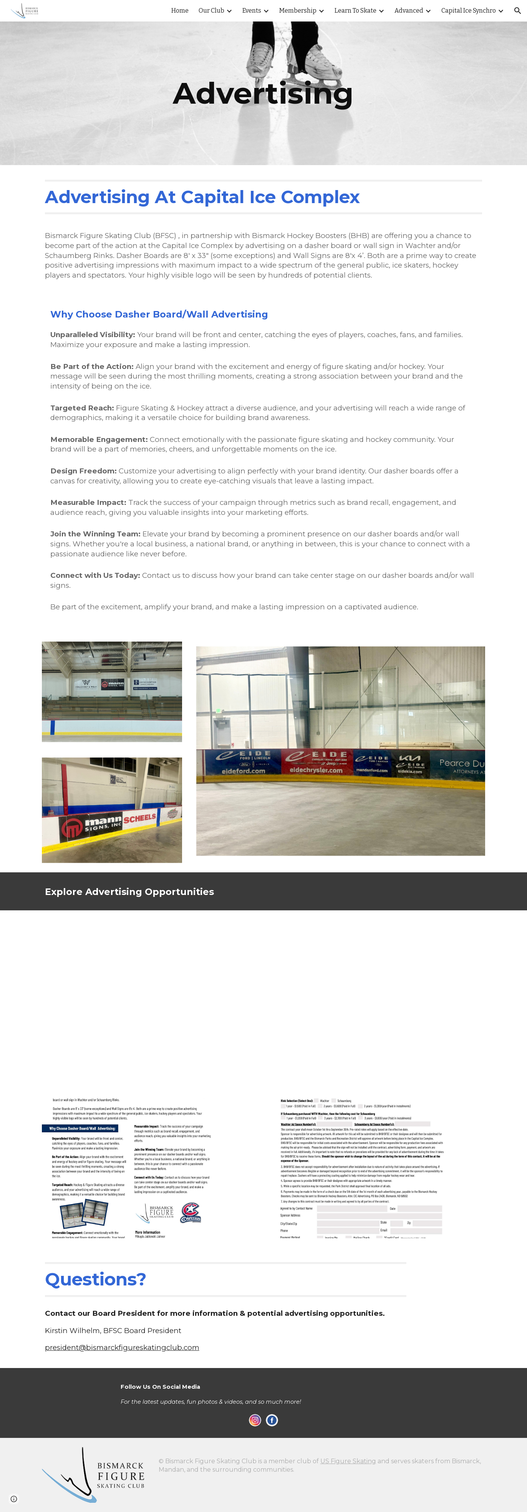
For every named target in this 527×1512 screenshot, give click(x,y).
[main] (263, 93)
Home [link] (180, 10)
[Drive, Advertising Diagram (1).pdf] (263, 1000)
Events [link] (251, 10)
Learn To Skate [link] (355, 10)
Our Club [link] (211, 10)
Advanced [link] (408, 10)
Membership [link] (298, 10)
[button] (518, 11)
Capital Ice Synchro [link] (468, 10)
